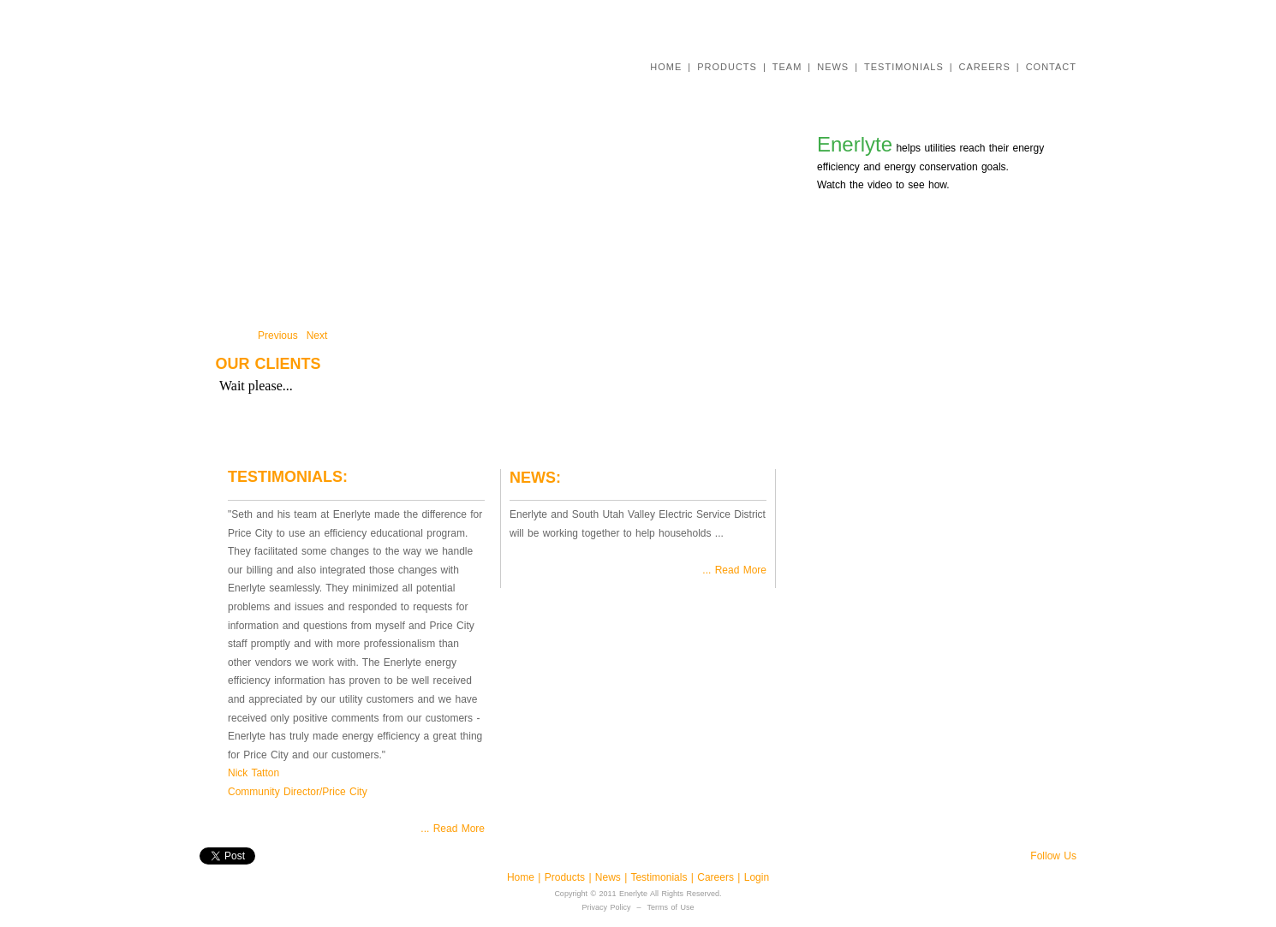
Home (522, 877)
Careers (717, 877)
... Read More (452, 829)
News (609, 877)
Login (756, 877)
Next (317, 336)
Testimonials (660, 877)
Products (565, 877)
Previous (278, 336)
